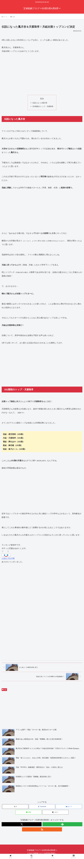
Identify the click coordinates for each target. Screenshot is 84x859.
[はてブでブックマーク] (69, 806)
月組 (4, 689)
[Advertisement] (42, 74)
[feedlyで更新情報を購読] (62, 824)
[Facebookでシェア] (42, 806)
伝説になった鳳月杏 (39, 103)
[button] (55, 812)
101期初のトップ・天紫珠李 (42, 106)
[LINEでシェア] (28, 812)
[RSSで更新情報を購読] (42, 829)
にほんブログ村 (8, 558)
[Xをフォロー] (22, 824)
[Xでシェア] (15, 806)
